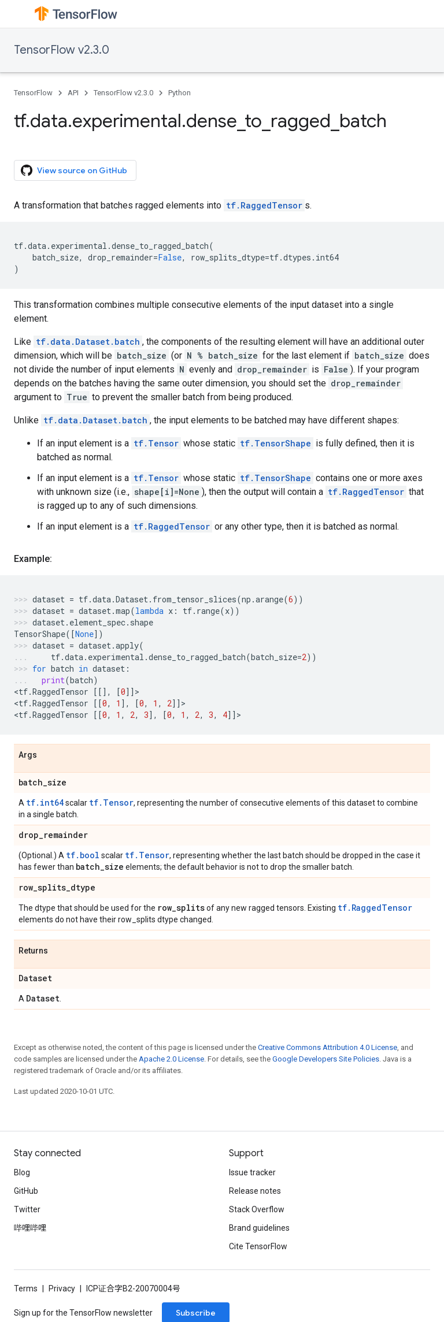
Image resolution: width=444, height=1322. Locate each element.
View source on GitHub (74, 170)
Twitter (27, 1209)
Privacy (62, 1288)
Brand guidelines (259, 1227)
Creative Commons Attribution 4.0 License (327, 1047)
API (73, 92)
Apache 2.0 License (171, 1059)
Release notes (255, 1191)
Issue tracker (252, 1172)
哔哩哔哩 (30, 1227)
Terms (26, 1288)
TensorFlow (33, 92)
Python (179, 92)
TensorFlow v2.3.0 (61, 50)
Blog (22, 1172)
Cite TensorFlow (258, 1246)
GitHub (26, 1191)
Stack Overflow (256, 1209)
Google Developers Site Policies (325, 1059)
